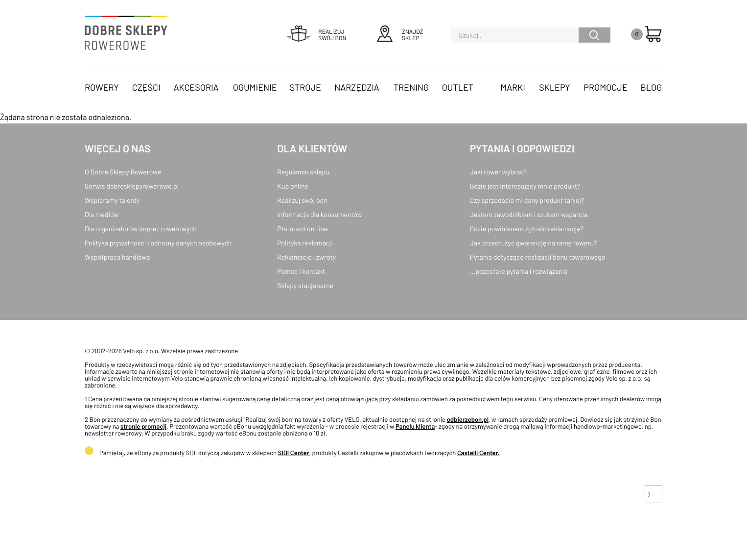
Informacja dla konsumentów (319, 214)
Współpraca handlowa (117, 257)
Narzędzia (356, 87)
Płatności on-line (302, 228)
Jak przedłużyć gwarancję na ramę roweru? (533, 243)
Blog (651, 87)
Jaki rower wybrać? (498, 172)
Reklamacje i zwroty (306, 257)
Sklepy (554, 87)
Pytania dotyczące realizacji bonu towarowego (538, 257)
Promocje (606, 87)
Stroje (305, 87)
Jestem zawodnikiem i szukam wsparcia (528, 214)
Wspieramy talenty (112, 200)
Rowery (102, 87)
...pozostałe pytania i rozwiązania (519, 271)
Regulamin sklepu (303, 172)
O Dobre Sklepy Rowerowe (123, 172)
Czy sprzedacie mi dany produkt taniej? (527, 200)
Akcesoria (196, 87)
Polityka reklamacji (305, 243)
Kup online (292, 186)
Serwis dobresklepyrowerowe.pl (132, 186)
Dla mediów (101, 214)
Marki (512, 87)
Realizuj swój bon (302, 200)
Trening (411, 87)
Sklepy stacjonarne (305, 285)
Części (146, 87)
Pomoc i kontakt (301, 271)
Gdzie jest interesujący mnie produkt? (525, 186)
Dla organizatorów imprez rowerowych (141, 228)
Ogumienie (255, 87)
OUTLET (457, 87)
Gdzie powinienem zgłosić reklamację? (527, 228)
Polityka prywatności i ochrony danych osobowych (158, 243)
